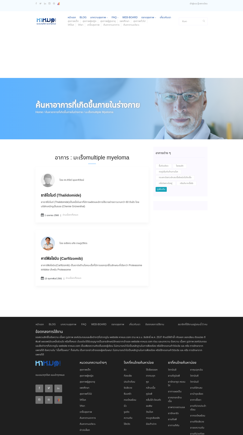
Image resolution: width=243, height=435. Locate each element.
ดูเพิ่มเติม (161, 168)
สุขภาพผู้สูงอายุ (87, 361)
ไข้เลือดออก (152, 349)
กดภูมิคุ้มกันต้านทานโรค (168, 151)
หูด (147, 361)
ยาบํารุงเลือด (196, 373)
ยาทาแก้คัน (173, 405)
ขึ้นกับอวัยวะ (163, 145)
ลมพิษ (149, 385)
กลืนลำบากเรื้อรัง (186, 163)
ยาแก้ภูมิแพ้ (174, 355)
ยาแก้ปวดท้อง (197, 413)
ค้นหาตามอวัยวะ (131, 4)
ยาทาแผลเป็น (174, 371)
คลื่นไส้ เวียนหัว (153, 379)
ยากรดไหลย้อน (197, 395)
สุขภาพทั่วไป (86, 373)
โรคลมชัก (179, 145)
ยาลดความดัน (197, 407)
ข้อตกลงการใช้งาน (154, 304)
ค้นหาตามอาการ (111, 4)
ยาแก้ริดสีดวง (197, 401)
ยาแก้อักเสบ (196, 367)
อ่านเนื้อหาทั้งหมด (70, 194)
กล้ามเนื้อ (150, 367)
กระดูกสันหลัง (153, 397)
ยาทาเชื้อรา (195, 379)
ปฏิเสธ (178, 429)
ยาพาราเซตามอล (176, 387)
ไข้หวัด (127, 403)
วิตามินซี (194, 355)
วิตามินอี (172, 349)
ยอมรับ (169, 429)
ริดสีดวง (128, 367)
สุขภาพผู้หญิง (86, 355)
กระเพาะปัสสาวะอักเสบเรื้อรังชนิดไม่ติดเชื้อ (175, 157)
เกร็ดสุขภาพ (93, 4)
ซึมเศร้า (127, 373)
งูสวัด (126, 391)
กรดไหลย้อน (130, 379)
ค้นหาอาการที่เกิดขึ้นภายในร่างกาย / (64, 92)
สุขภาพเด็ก (85, 349)
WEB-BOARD (98, 304)
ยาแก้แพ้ (172, 399)
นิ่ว (125, 385)
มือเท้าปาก (151, 403)
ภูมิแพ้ (149, 373)
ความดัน (128, 397)
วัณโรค (149, 391)
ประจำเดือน (129, 361)
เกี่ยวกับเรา (134, 304)
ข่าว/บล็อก (85, 409)
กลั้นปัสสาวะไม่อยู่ (165, 163)
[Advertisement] (121, 34)
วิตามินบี (194, 361)
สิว (125, 349)
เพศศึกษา (84, 367)
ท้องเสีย (128, 355)
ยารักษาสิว (173, 393)
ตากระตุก (150, 355)
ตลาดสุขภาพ (117, 304)
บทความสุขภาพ (68, 304)
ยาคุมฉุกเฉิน (196, 349)
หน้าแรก (40, 304)
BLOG (52, 304)
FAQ (83, 304)
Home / (39, 92)
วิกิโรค (71, 4)
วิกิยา (80, 4)
